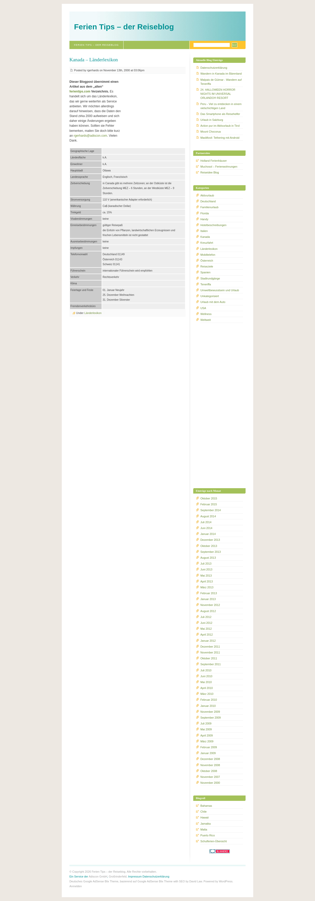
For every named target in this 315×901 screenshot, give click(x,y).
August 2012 (208, 611)
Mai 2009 (206, 729)
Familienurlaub (209, 207)
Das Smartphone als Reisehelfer (220, 113)
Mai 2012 (206, 628)
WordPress (225, 881)
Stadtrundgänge (210, 278)
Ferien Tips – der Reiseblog (124, 26)
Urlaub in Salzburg (211, 119)
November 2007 (210, 776)
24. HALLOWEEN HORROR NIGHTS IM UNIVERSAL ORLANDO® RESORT (217, 93)
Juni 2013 (206, 569)
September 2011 (210, 664)
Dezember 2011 (210, 646)
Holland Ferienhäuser (213, 160)
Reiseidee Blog (209, 172)
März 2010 (206, 693)
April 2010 (206, 687)
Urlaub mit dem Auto (212, 301)
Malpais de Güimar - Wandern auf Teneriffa (221, 81)
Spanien (205, 272)
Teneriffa (205, 284)
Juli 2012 (205, 616)
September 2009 (210, 717)
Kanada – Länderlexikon (93, 59)
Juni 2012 (206, 622)
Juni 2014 (206, 528)
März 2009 (206, 741)
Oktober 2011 (208, 658)
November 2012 (210, 604)
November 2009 (210, 711)
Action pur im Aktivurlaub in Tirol (220, 125)
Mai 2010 (206, 682)
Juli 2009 (205, 723)
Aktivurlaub (207, 195)
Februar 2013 (208, 593)
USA (203, 308)
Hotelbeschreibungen (213, 225)
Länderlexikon (92, 312)
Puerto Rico (207, 835)
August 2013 (208, 557)
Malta (203, 829)
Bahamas (206, 805)
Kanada (205, 236)
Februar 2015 (208, 504)
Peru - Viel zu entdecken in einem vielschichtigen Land (220, 106)
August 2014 (208, 516)
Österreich (206, 260)
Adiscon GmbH (98, 876)
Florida (204, 213)
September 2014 (210, 510)
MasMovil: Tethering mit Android (219, 137)
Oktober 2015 (208, 498)
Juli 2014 (205, 522)
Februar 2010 (208, 699)
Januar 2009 (208, 753)
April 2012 (206, 634)
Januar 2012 (208, 640)
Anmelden (75, 886)
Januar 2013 (208, 599)
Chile (203, 811)
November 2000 (210, 782)
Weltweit (205, 319)
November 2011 (210, 652)
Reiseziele (206, 266)
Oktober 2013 (208, 545)
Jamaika (205, 823)
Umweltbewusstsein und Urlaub (219, 290)
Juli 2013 (205, 563)
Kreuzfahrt (206, 242)
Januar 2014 (208, 533)
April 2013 (206, 581)
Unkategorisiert (209, 296)
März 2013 (206, 587)
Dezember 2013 (210, 539)
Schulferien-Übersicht (213, 841)
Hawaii (204, 817)
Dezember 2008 (210, 758)
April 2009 (206, 735)
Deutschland (208, 201)
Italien (204, 230)
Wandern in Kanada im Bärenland (221, 73)
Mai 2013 (206, 575)
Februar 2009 (208, 747)
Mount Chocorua (210, 131)
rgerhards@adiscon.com (90, 135)
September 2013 (210, 551)
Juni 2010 (206, 676)
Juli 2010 (205, 670)
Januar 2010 (208, 705)
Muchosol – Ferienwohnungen (218, 166)
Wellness (206, 313)
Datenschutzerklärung (213, 67)
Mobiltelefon (207, 254)
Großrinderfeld (118, 876)
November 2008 (210, 765)
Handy (204, 219)
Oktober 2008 (208, 771)
